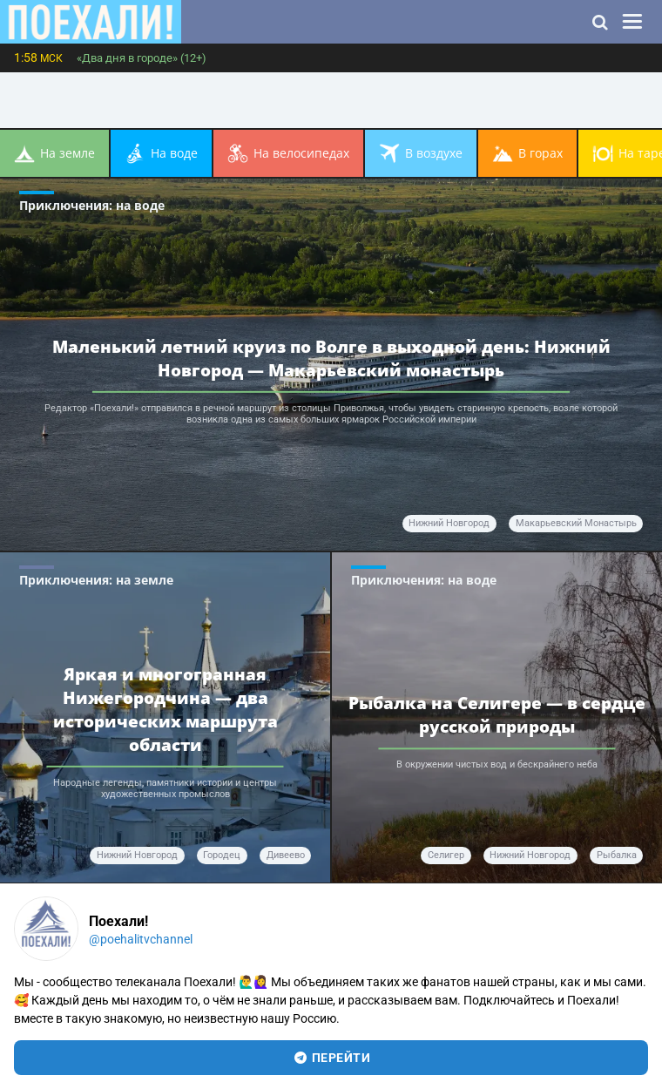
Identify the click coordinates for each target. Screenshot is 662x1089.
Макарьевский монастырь (576, 523)
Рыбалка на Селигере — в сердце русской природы (496, 714)
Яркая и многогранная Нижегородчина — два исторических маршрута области (165, 709)
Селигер (446, 855)
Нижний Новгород (449, 523)
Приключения (92, 205)
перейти (331, 1058)
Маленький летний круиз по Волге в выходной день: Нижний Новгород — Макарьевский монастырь (331, 357)
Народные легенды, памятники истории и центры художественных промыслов (165, 788)
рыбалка (617, 855)
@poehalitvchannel (141, 939)
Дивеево (286, 855)
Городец (221, 855)
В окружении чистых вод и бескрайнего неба (497, 765)
